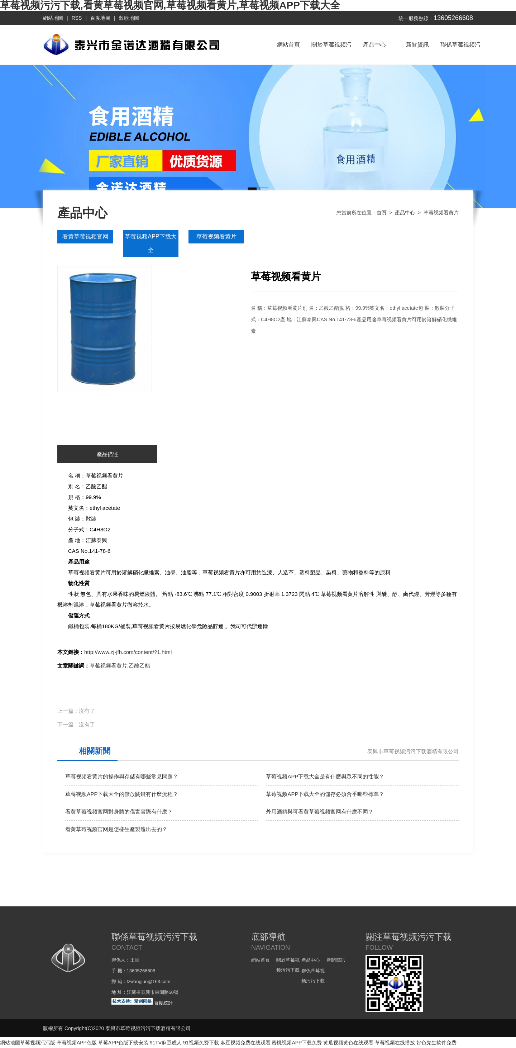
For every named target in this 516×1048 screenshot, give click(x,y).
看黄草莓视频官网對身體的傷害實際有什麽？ (119, 811)
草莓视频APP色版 (77, 1042)
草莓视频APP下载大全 (150, 243)
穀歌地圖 (129, 18)
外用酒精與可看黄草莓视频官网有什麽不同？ (319, 811)
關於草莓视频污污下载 (331, 53)
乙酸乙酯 (139, 666)
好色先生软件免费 (436, 1042)
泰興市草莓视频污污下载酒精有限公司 (413, 751)
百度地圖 (100, 18)
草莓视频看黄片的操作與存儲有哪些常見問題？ (121, 776)
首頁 (382, 212)
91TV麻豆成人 (166, 1042)
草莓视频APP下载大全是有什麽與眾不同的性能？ (325, 776)
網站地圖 (53, 18)
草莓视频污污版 (37, 1042)
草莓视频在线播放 (395, 1042)
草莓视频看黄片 (441, 212)
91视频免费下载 (201, 1042)
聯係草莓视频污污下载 (460, 53)
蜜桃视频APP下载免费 (297, 1042)
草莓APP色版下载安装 (123, 1042)
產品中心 (374, 45)
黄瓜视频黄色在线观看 (348, 1042)
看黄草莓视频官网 (85, 236)
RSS (77, 18)
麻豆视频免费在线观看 (245, 1042)
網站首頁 (288, 45)
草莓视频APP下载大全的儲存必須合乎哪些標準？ (325, 794)
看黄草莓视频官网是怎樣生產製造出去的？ (116, 829)
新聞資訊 (417, 45)
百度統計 (163, 1003)
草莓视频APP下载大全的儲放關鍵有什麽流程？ (121, 794)
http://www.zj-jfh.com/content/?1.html (128, 652)
